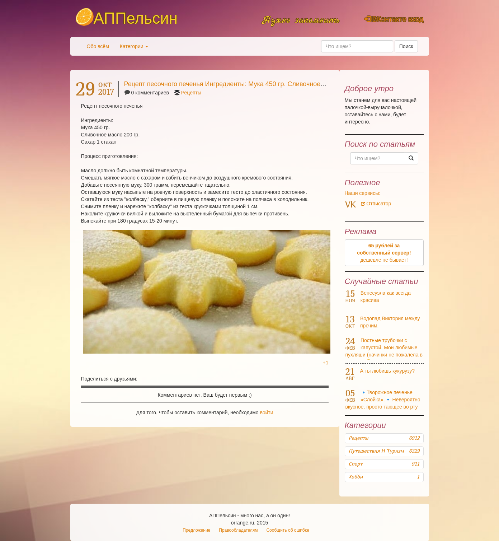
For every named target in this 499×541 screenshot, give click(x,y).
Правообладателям (238, 530)
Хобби (384, 476)
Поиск (406, 46)
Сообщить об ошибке (287, 530)
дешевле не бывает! (384, 253)
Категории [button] (134, 46)
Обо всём (98, 46)
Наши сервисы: (363, 193)
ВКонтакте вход (394, 19)
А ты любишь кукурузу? (387, 371)
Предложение (196, 530)
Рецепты (191, 92)
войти (266, 412)
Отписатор (376, 203)
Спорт (384, 463)
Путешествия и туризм (384, 450)
